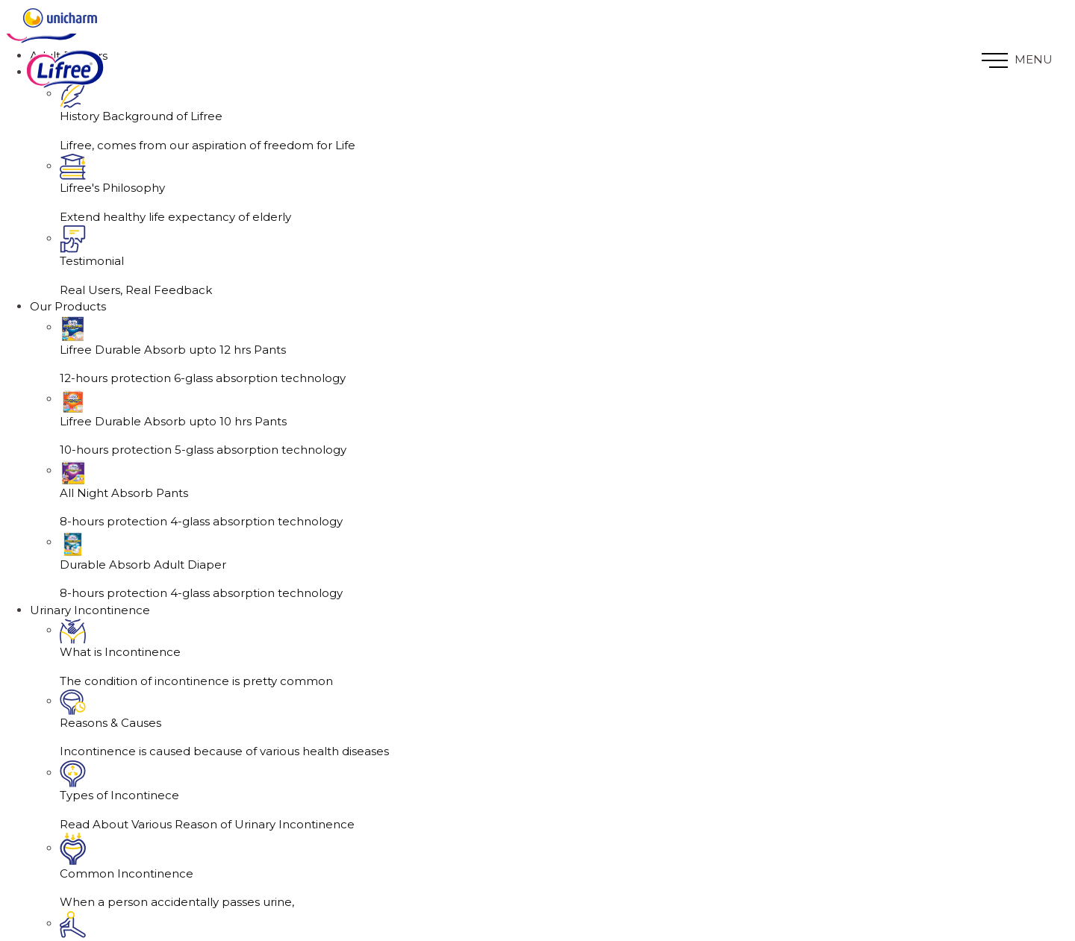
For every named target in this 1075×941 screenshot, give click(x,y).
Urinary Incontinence (90, 660)
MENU (1017, 60)
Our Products (68, 357)
